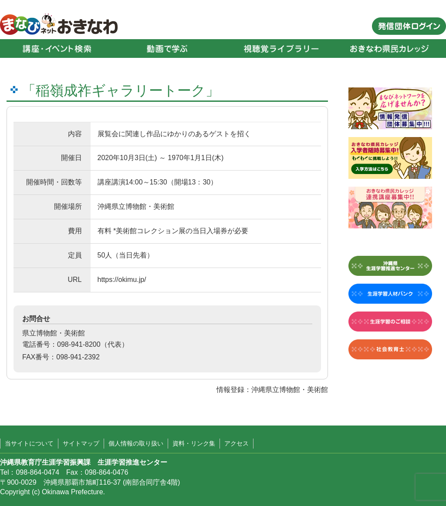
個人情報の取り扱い (135, 443)
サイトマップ (81, 443)
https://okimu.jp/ (122, 279)
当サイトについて (29, 443)
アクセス (236, 443)
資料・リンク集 (193, 443)
